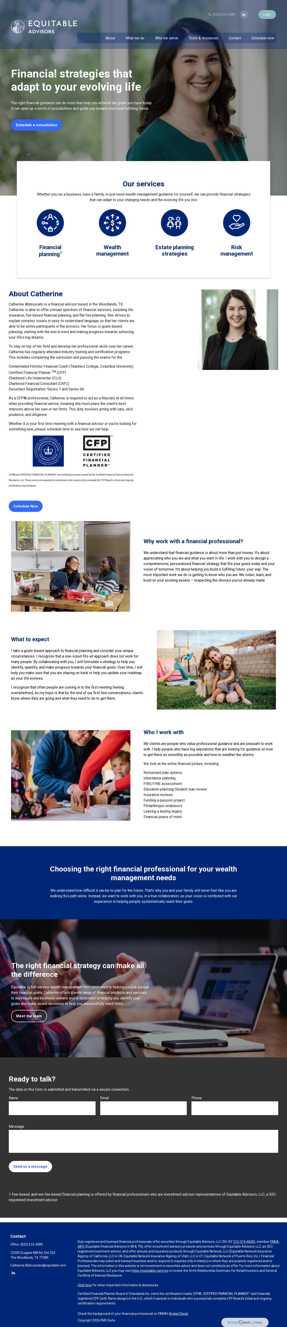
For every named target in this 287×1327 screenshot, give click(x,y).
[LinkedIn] (244, 10)
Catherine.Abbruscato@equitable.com (38, 1265)
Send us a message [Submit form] (30, 1166)
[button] (110, 33)
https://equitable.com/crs (150, 1270)
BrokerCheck (178, 1313)
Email (104, 1098)
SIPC (81, 1246)
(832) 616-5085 (221, 10)
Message (16, 1126)
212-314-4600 (243, 1241)
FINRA (274, 1241)
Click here (85, 1285)
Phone (196, 1098)
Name (13, 1098)
